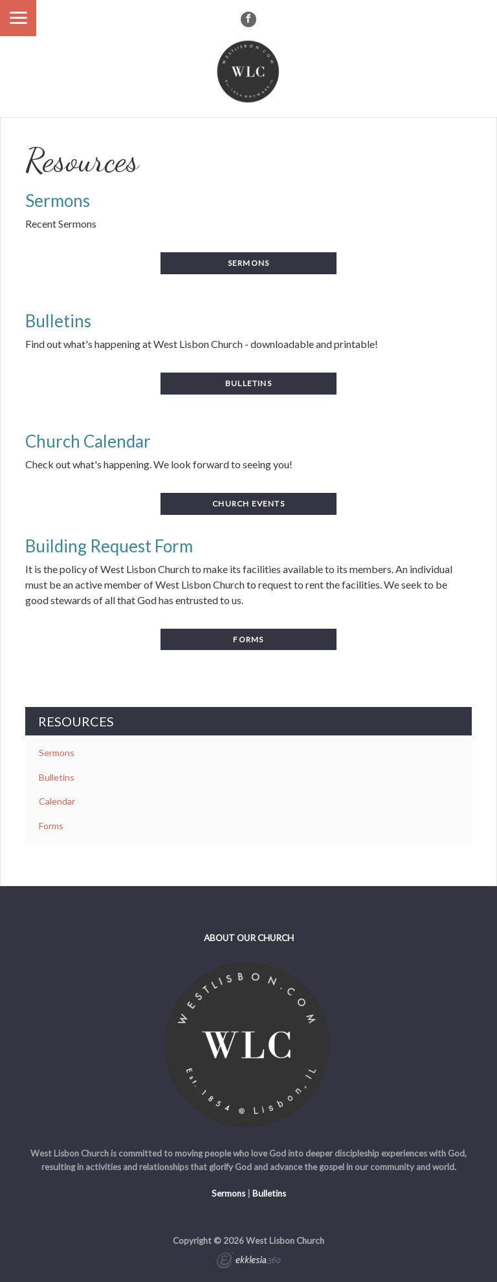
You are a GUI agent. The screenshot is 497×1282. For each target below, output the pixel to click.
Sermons (56, 752)
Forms (248, 639)
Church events (248, 503)
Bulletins (56, 777)
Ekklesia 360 (248, 1262)
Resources (76, 721)
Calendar (57, 801)
